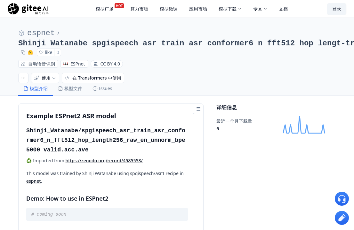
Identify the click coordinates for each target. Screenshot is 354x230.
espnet (41, 33)
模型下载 (230, 9)
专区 (260, 9)
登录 (336, 9)
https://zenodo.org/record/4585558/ (104, 160)
